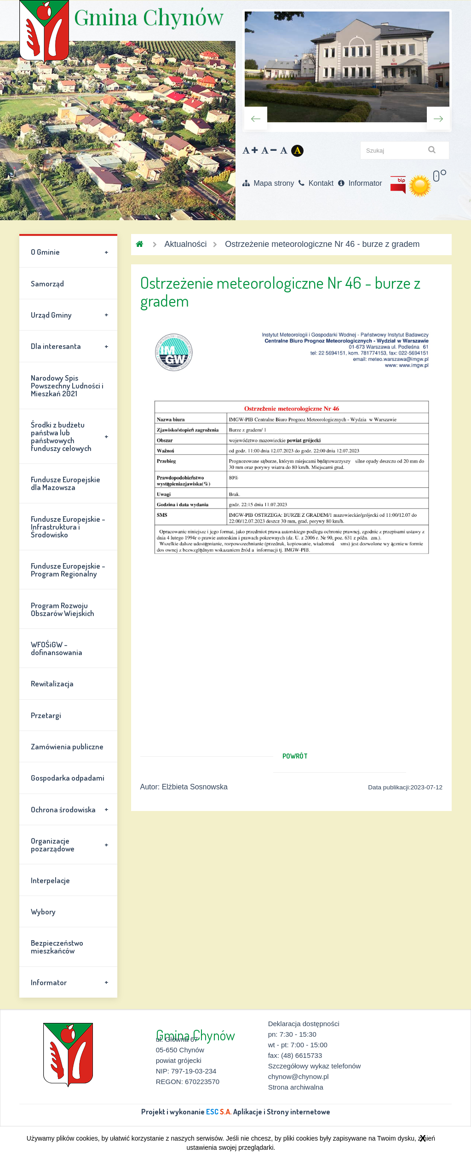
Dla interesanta (71, 346)
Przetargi (46, 715)
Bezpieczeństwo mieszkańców (57, 946)
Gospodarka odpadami (67, 777)
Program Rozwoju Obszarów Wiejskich (62, 609)
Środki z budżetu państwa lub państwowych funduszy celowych (71, 436)
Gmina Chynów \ (44, 32)
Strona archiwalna (295, 1087)
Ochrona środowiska (71, 809)
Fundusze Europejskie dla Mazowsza (65, 483)
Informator (360, 183)
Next (438, 118)
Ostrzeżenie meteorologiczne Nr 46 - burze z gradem (322, 244)
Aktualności (185, 244)
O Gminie (71, 252)
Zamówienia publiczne (67, 746)
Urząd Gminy (71, 314)
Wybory (43, 911)
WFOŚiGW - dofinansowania (56, 648)
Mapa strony (268, 183)
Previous (255, 118)
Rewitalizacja (52, 683)
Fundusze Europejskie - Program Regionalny (68, 569)
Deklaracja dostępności (303, 1024)
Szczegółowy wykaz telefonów (314, 1066)
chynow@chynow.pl (298, 1076)
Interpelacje (50, 880)
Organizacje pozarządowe (71, 844)
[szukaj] (404, 150)
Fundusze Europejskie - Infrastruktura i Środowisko (68, 526)
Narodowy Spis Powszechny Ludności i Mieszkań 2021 (67, 385)
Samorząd (47, 283)
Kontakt (316, 183)
